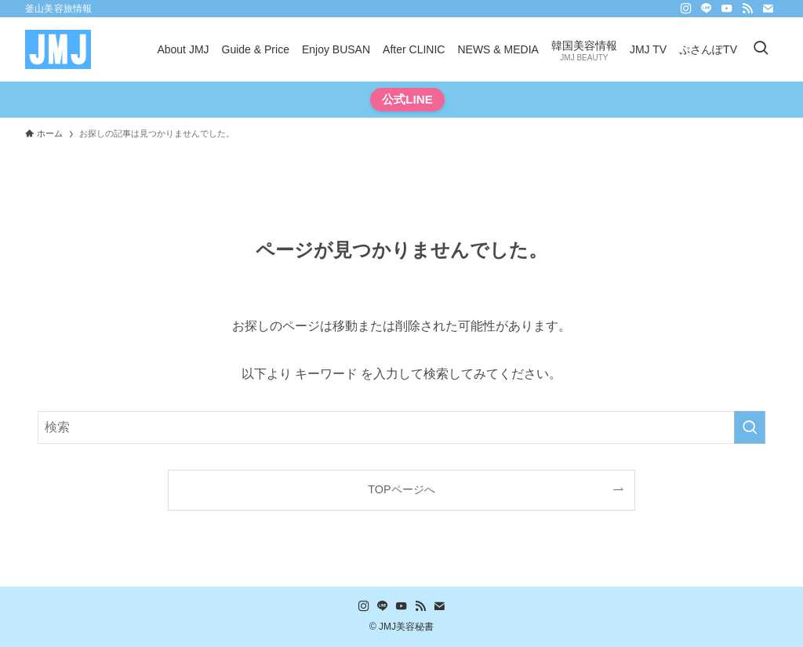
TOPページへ (401, 489)
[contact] (768, 8)
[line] (706, 8)
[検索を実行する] (749, 427)
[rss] (747, 8)
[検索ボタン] (760, 49)
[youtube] (727, 8)
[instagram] (686, 8)
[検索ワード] (401, 427)
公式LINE (407, 99)
